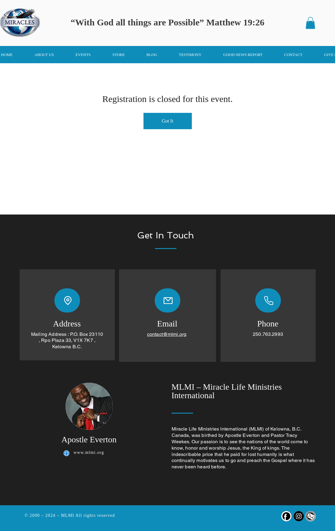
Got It (167, 120)
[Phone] (268, 300)
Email (167, 323)
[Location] (67, 300)
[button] (310, 23)
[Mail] (167, 300)
